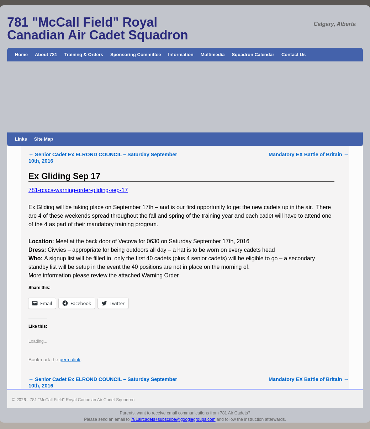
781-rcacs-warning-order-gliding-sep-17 (78, 190)
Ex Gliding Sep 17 (64, 176)
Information (181, 54)
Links (21, 139)
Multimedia (213, 54)
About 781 (46, 54)
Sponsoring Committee (135, 54)
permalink (69, 359)
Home (21, 54)
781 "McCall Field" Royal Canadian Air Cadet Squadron (97, 28)
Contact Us (293, 54)
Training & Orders (83, 54)
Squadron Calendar (253, 54)
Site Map (43, 139)
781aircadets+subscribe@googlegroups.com (173, 419)
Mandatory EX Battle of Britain (309, 154)
